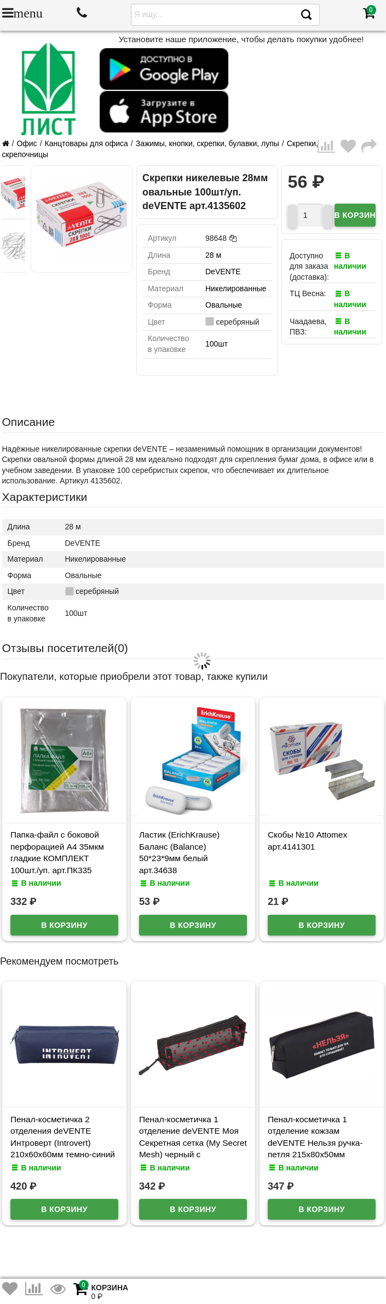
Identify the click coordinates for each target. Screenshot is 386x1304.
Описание (28, 422)
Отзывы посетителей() (65, 648)
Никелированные (235, 288)
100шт (216, 343)
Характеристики (45, 497)
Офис (26, 143)
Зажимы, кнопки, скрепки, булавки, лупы (207, 143)
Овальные (223, 305)
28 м (213, 255)
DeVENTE (223, 271)
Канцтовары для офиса (86, 143)
